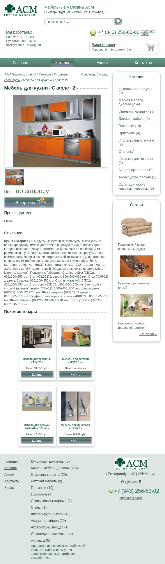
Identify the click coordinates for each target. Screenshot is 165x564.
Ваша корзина (103, 45)
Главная (20, 63)
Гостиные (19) (130, 126)
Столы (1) (126, 151)
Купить (37, 374)
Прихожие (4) (129, 133)
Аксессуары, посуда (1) (137, 177)
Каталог (62, 63)
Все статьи (148, 334)
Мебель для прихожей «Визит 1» (75, 427)
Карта (9, 488)
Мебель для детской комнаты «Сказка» (37, 427)
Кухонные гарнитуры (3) (50, 461)
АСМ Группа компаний (20, 74)
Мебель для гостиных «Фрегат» (37, 360)
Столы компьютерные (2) (51, 501)
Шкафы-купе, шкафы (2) (50, 514)
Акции (102, 63)
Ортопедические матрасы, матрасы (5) (136, 186)
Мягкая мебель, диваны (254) (131, 102)
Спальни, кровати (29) (136, 111)
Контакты (143, 63)
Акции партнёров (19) (136, 170)
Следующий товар (94, 74)
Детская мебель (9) (134, 118)
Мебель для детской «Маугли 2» (75, 360)
